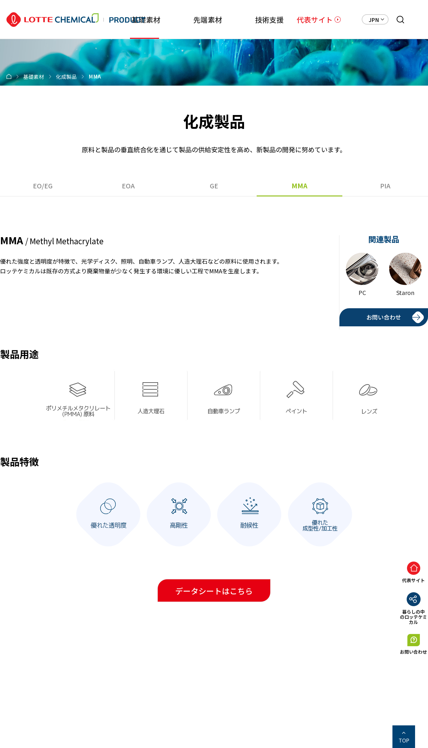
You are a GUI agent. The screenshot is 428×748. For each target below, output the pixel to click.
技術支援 (269, 19)
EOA (128, 185)
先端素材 (207, 19)
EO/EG (43, 185)
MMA (299, 185)
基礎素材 (146, 19)
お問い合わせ (383, 317)
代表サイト (315, 19)
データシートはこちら (214, 590)
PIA (385, 185)
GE (214, 185)
